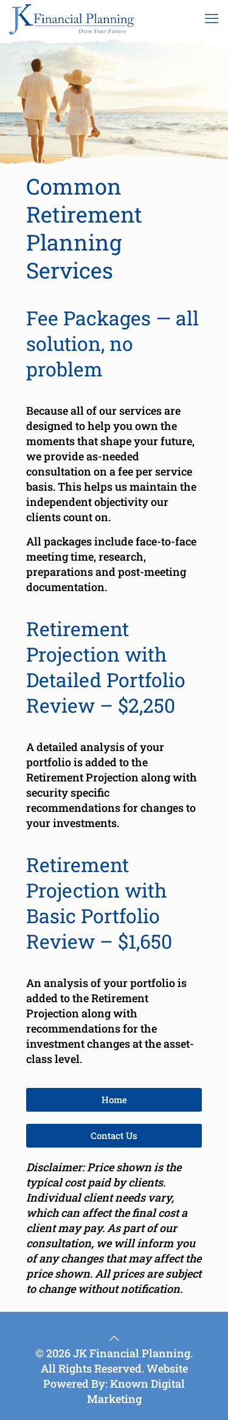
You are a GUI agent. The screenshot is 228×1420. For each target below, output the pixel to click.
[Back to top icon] (114, 1338)
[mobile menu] (211, 18)
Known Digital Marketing (136, 1391)
